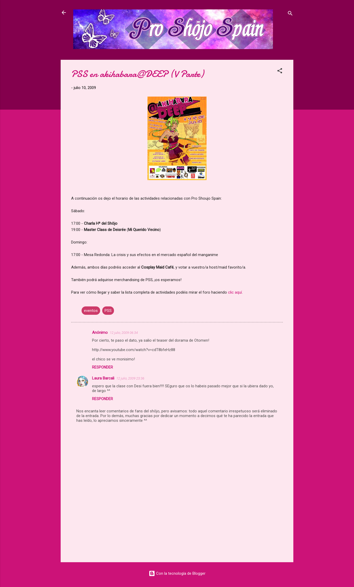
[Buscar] (290, 14)
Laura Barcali (103, 378)
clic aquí (235, 292)
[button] (280, 72)
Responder (102, 367)
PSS (108, 310)
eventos (91, 310)
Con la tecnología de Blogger (177, 573)
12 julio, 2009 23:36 (130, 378)
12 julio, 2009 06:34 (124, 333)
